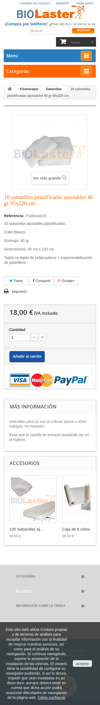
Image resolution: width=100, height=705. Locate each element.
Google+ (66, 281)
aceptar (82, 664)
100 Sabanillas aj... (26, 529)
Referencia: (14, 216)
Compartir (42, 281)
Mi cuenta (24, 591)
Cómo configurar (52, 697)
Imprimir (19, 291)
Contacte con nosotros (35, 3)
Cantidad (17, 330)
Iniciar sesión (85, 3)
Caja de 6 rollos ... (78, 529)
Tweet (16, 281)
